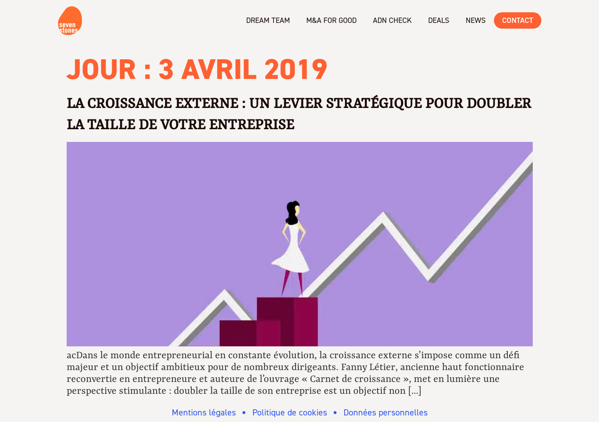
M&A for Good (331, 20)
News (476, 20)
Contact (517, 20)
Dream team (268, 20)
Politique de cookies (289, 412)
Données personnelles (385, 412)
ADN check (392, 20)
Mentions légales (204, 412)
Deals (438, 20)
